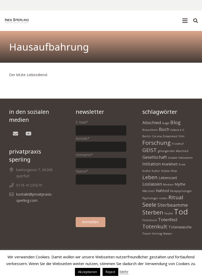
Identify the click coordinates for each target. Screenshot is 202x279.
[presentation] (115, 201)
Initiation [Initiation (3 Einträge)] (151, 164)
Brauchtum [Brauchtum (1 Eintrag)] (150, 130)
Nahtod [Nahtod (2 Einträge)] (162, 190)
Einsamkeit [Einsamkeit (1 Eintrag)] (170, 136)
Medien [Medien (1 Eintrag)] (168, 184)
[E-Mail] (15, 133)
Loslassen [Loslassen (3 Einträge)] (152, 184)
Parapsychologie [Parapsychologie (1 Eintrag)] (181, 191)
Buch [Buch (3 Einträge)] (164, 129)
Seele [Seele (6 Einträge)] (149, 204)
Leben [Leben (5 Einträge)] (150, 177)
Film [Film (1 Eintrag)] (181, 136)
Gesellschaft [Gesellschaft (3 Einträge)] (154, 157)
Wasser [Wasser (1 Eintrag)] (167, 233)
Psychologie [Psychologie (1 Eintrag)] (150, 198)
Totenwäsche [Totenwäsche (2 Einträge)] (180, 227)
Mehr (124, 271)
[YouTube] (28, 133)
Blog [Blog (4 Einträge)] (175, 122)
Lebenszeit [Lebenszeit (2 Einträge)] (168, 177)
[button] (185, 20)
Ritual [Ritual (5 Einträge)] (175, 197)
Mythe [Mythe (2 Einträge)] (180, 184)
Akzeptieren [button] (87, 271)
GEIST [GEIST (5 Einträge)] (149, 150)
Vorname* (84, 154)
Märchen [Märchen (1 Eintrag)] (148, 191)
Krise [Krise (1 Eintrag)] (182, 164)
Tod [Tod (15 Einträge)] (181, 211)
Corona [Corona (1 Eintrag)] (157, 136)
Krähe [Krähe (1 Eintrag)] (146, 171)
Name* (82, 171)
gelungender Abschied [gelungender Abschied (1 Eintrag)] (173, 151)
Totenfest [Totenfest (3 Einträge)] (167, 219)
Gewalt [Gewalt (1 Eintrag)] (172, 158)
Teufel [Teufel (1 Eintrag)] (168, 213)
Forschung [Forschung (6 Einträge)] (156, 142)
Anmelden (90, 221)
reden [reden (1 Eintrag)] (163, 198)
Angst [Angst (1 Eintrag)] (165, 123)
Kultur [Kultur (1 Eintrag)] (156, 171)
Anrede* (83, 138)
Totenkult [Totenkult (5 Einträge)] (154, 226)
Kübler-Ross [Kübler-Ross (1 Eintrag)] (169, 171)
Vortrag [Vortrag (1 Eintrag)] (157, 233)
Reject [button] (110, 271)
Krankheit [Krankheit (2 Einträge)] (170, 164)
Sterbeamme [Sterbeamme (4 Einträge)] (172, 205)
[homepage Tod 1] (17, 21)
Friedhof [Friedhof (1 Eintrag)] (178, 144)
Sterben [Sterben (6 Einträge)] (152, 212)
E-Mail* (82, 122)
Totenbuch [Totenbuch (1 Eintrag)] (149, 220)
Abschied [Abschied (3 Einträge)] (151, 122)
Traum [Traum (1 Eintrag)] (146, 233)
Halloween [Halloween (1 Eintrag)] (185, 158)
